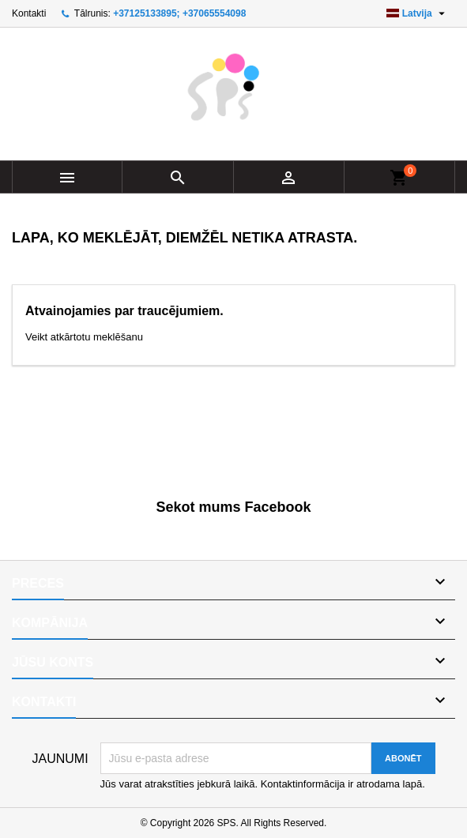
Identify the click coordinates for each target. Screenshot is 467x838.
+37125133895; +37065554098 (179, 13)
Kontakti (29, 13)
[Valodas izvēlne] (417, 13)
